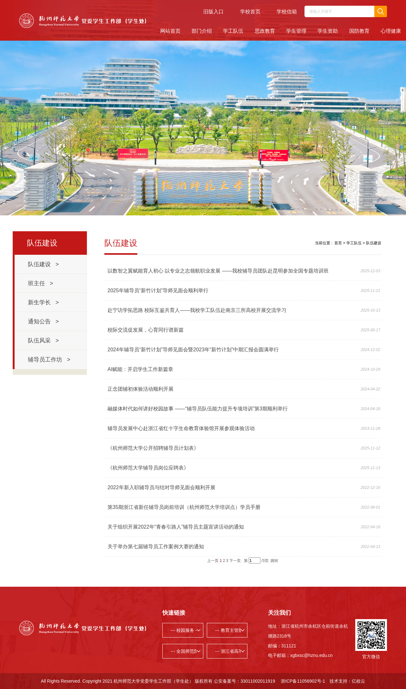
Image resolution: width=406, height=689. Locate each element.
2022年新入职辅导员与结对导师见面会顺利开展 (161, 487)
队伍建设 (373, 243)
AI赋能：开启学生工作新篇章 (140, 369)
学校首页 (250, 11)
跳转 (274, 560)
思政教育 (265, 31)
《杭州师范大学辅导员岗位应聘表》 (148, 467)
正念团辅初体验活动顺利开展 (141, 389)
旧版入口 (213, 11)
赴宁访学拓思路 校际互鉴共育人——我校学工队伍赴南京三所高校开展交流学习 (197, 310)
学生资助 (328, 31)
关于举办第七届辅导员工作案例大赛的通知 (156, 546)
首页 (338, 243)
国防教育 (359, 31)
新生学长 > (43, 302)
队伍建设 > (43, 264)
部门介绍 (202, 31)
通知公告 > (43, 321)
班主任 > (40, 283)
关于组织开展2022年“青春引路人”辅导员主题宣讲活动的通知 (176, 527)
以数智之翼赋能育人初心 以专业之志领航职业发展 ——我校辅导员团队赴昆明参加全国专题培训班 (218, 271)
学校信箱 (287, 11)
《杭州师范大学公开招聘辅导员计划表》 (153, 448)
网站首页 (170, 31)
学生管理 (296, 31)
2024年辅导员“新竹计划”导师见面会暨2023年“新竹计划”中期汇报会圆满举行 (193, 349)
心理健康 (391, 31)
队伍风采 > (43, 340)
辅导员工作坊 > (49, 359)
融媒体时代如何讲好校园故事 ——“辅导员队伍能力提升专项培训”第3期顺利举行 (198, 408)
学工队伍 (233, 31)
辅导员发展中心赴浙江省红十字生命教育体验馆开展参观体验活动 (181, 428)
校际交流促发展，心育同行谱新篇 (146, 330)
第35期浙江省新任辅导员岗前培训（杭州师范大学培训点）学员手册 (184, 507)
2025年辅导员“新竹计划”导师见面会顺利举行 (158, 290)
